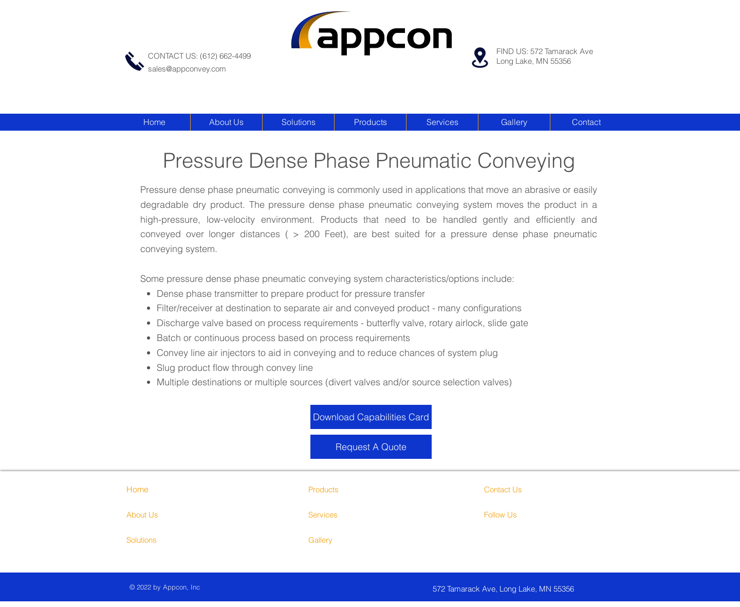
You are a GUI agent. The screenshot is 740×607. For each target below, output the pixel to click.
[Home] (156, 489)
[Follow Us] (523, 514)
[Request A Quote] (371, 447)
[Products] (347, 489)
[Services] (353, 514)
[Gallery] (347, 539)
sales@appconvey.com (187, 69)
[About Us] (170, 514)
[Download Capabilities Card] (371, 417)
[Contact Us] (523, 489)
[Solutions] (165, 539)
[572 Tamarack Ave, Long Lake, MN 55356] (521, 588)
